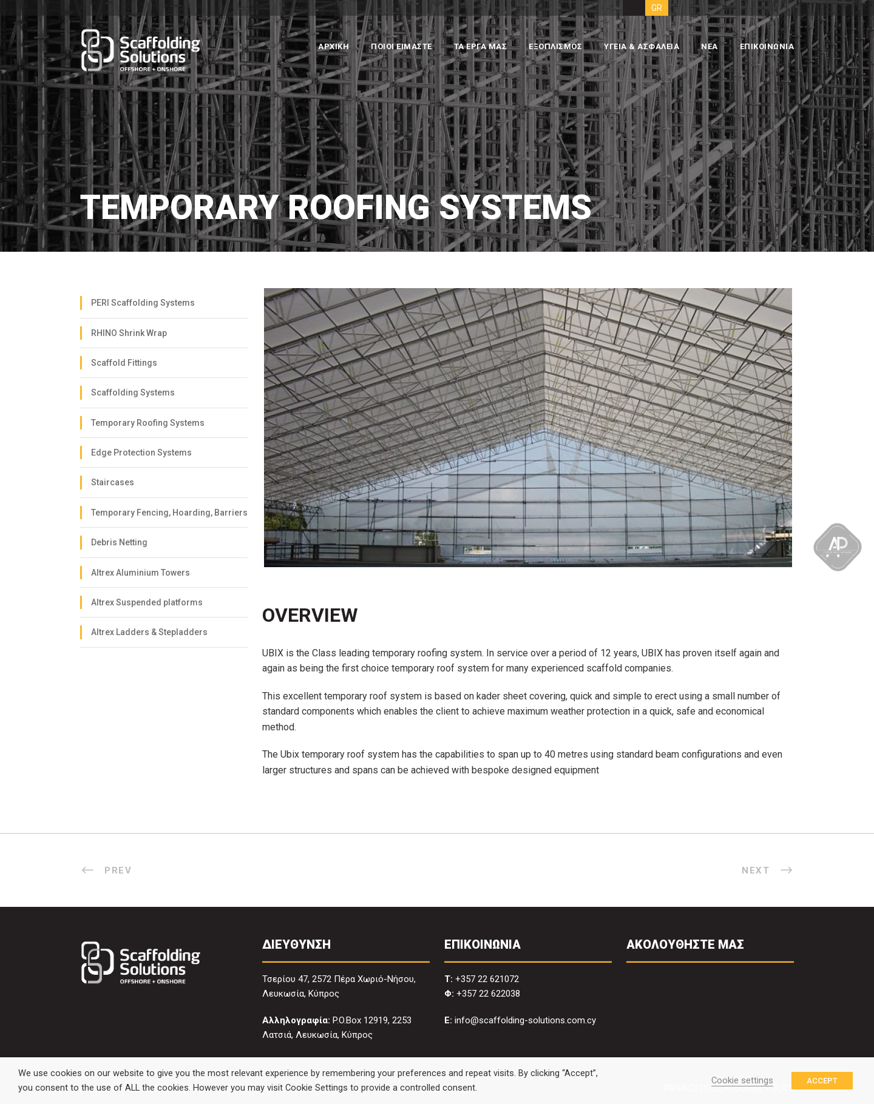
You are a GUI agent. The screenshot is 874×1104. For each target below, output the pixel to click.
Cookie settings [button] (742, 1080)
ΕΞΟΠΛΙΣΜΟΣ (555, 46)
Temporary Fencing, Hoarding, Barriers (169, 512)
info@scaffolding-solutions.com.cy (525, 1020)
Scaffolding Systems (133, 392)
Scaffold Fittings (124, 363)
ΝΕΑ (709, 46)
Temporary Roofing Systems (148, 423)
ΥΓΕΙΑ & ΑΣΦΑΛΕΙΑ (641, 46)
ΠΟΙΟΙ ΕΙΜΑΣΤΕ (401, 46)
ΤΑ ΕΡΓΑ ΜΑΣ (480, 46)
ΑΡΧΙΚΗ (333, 46)
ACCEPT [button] (822, 1080)
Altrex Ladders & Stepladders (149, 632)
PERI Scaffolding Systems (143, 303)
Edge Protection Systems (141, 452)
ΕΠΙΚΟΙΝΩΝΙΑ (767, 46)
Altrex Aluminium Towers (140, 572)
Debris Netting (119, 542)
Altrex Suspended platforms (147, 602)
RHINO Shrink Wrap (129, 333)
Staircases (112, 482)
